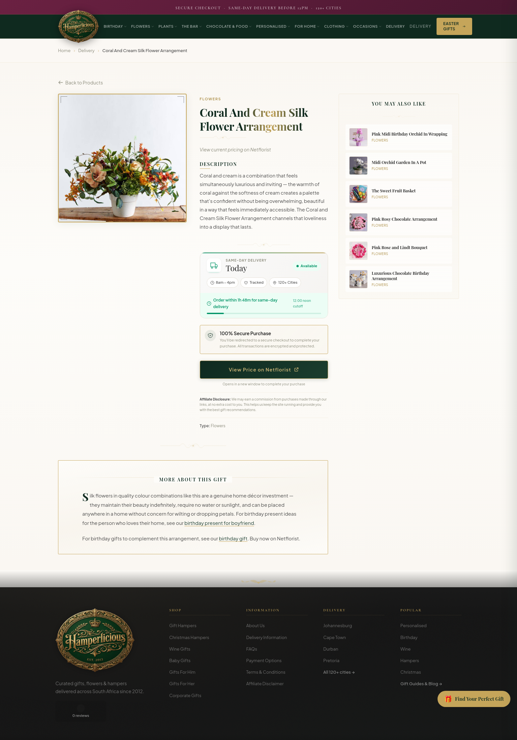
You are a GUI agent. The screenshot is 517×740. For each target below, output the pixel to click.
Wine (405, 649)
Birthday (408, 637)
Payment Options (264, 660)
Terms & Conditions (266, 672)
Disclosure (452, 730)
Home (64, 50)
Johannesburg (337, 625)
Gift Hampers (183, 625)
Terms (413, 730)
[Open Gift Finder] (474, 699)
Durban (330, 649)
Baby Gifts (180, 660)
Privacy (430, 730)
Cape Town (334, 637)
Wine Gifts (179, 649)
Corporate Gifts (185, 695)
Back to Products (80, 82)
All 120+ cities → (339, 672)
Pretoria (331, 660)
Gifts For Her (182, 683)
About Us (255, 625)
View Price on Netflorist (264, 369)
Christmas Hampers (189, 637)
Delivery (420, 26)
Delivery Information (266, 637)
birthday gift (233, 538)
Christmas (410, 672)
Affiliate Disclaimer (265, 683)
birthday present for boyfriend (219, 523)
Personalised (413, 625)
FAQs (251, 649)
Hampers (409, 660)
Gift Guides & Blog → (421, 683)
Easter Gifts (454, 26)
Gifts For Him (182, 672)
